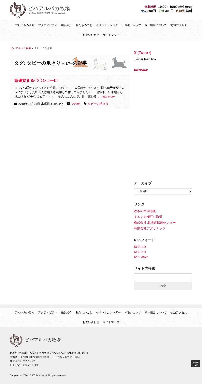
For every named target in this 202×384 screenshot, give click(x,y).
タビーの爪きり (98, 103)
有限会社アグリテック (150, 228)
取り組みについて (156, 25)
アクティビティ (47, 25)
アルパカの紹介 (24, 25)
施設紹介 (66, 25)
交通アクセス (178, 25)
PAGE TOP (195, 363)
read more (108, 96)
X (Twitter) (142, 53)
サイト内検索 (144, 269)
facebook (141, 70)
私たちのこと (84, 25)
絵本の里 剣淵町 (145, 211)
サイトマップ (111, 34)
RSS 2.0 (140, 252)
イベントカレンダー (108, 25)
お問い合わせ (91, 34)
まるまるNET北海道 (148, 216)
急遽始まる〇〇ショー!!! (36, 80)
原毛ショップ (132, 25)
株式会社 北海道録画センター (155, 222)
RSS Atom (141, 257)
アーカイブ (143, 183)
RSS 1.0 (140, 247)
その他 (75, 103)
